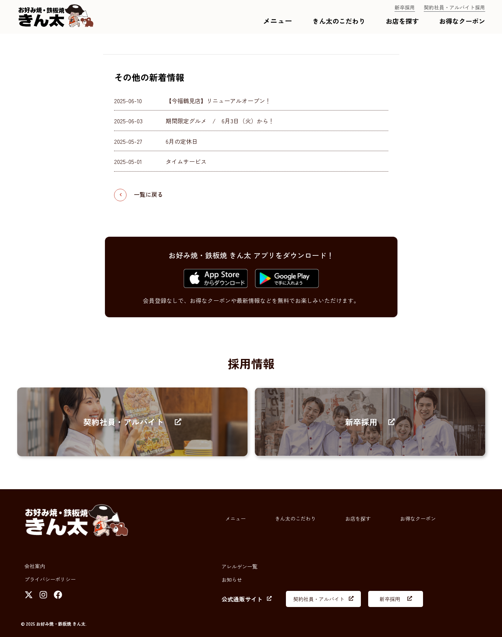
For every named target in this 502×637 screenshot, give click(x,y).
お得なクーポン (462, 21)
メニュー (277, 20)
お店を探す (402, 21)
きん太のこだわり (339, 21)
